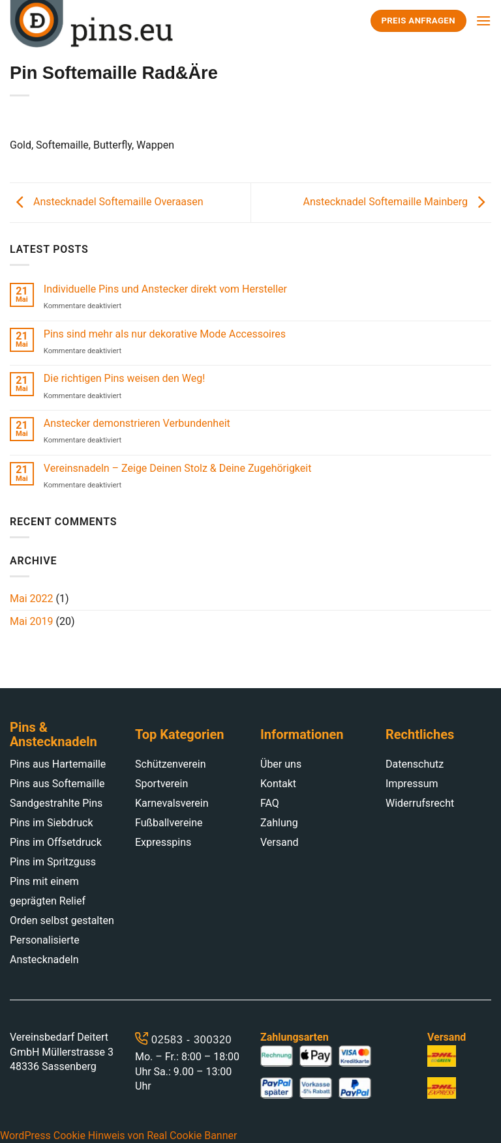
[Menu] (483, 20)
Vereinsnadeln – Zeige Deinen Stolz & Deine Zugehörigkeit (178, 468)
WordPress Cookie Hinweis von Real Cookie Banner (118, 1135)
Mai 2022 (31, 598)
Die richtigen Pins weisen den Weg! (124, 378)
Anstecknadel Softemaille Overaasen (107, 201)
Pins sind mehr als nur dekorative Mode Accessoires (165, 334)
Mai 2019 (31, 621)
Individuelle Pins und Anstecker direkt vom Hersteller (165, 289)
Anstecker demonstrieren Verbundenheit (137, 423)
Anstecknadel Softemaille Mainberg (397, 201)
